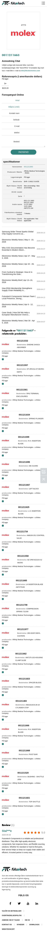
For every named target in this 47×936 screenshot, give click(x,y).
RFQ (3, 359)
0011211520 (23, 773)
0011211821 (24, 798)
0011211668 (24, 751)
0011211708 (21, 605)
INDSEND (23, 152)
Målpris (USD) (13, 107)
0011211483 (21, 701)
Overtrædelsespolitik (12, 915)
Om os (27, 920)
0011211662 (20, 654)
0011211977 (22, 629)
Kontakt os (7, 925)
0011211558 (23, 556)
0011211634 (24, 415)
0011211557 (22, 365)
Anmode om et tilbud (11, 920)
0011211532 (22, 341)
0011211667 (24, 485)
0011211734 (22, 532)
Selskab (16, 120)
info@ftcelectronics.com (30, 71)
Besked (16, 142)
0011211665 (21, 580)
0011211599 (23, 437)
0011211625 (23, 507)
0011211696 (24, 462)
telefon (16, 133)
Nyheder (20, 925)
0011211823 (24, 679)
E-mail (16, 126)
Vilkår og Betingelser (11, 911)
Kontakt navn (14, 113)
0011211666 (23, 725)
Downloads (34, 925)
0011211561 (22, 390)
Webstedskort (8, 929)
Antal (17, 100)
